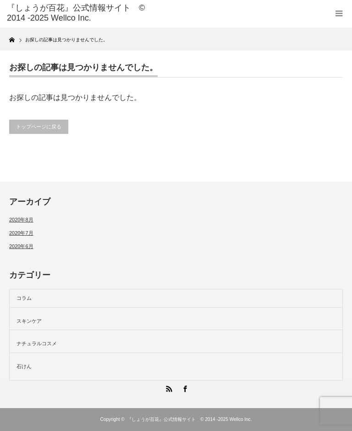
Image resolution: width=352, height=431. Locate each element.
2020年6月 (21, 246)
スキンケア (29, 321)
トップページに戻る (38, 126)
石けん (24, 366)
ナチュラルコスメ (36, 343)
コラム (24, 298)
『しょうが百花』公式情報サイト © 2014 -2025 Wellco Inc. (189, 419)
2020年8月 (21, 219)
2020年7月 (21, 233)
